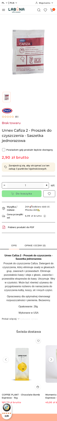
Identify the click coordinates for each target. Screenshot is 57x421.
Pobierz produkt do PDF (18, 227)
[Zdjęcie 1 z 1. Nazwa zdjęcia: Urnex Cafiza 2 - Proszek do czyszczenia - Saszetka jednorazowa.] (7, 97)
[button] (10, 116)
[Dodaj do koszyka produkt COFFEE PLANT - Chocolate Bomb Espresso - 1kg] (38, 387)
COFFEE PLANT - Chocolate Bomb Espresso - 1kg (21, 396)
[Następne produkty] (51, 360)
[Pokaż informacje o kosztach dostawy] (44, 216)
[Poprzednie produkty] (6, 360)
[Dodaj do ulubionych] (49, 193)
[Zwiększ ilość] (46, 185)
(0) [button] (16, 117)
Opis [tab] (14, 245)
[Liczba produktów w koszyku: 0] (51, 10)
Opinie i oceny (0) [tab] (35, 245)
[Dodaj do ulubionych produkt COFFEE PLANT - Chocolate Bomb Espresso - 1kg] (38, 341)
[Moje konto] (44, 2)
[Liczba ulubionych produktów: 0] (45, 10)
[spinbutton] (25, 185)
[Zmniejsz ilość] (4, 185)
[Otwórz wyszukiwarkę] (39, 10)
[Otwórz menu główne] (3, 10)
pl (5, 3)
